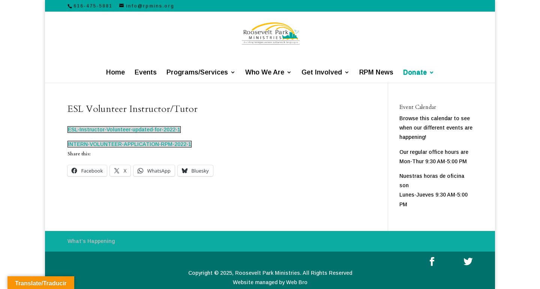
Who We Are (264, 73)
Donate (415, 73)
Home (115, 73)
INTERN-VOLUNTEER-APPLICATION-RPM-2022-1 (129, 144)
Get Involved (322, 73)
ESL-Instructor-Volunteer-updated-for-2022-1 (124, 130)
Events (146, 73)
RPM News (376, 73)
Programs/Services (197, 73)
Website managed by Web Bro (270, 282)
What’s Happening (91, 241)
